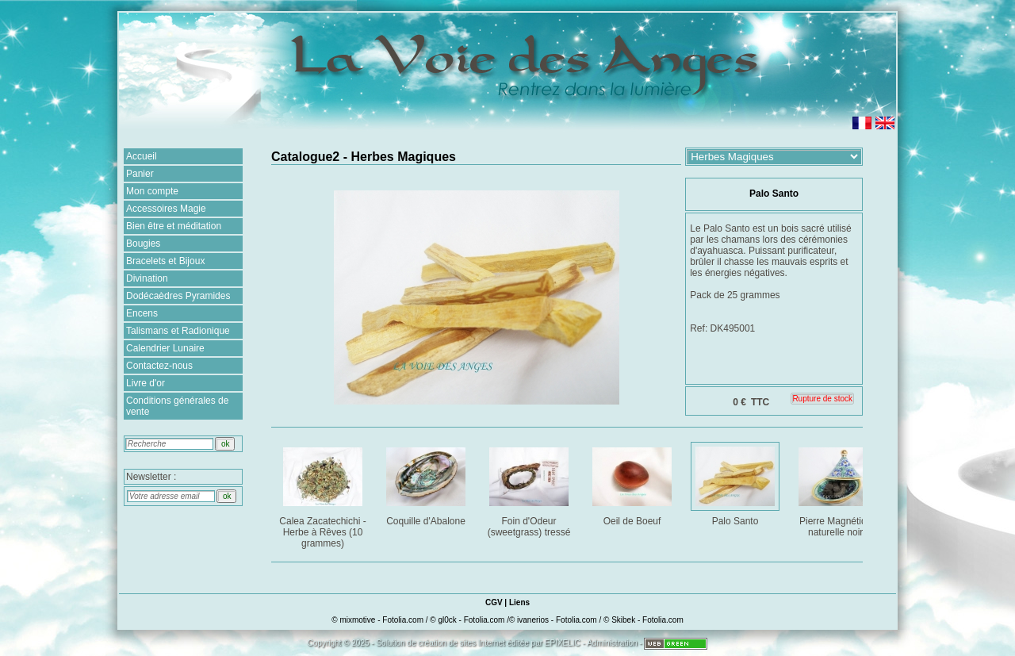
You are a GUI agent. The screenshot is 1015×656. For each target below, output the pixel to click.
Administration (612, 643)
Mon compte (152, 191)
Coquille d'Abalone (427, 483)
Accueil (141, 156)
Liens (519, 602)
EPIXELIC (562, 643)
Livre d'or (145, 383)
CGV (494, 602)
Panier (140, 173)
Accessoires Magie (166, 208)
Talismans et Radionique (178, 330)
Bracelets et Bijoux (165, 261)
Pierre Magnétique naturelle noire (839, 489)
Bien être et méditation (173, 226)
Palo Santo (736, 483)
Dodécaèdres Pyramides (178, 295)
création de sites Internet (461, 643)
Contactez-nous (159, 365)
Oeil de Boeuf (633, 483)
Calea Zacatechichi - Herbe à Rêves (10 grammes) (324, 494)
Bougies (143, 243)
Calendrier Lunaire (165, 348)
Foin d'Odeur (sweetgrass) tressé (530, 489)
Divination (147, 278)
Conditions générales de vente (177, 406)
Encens (142, 313)
